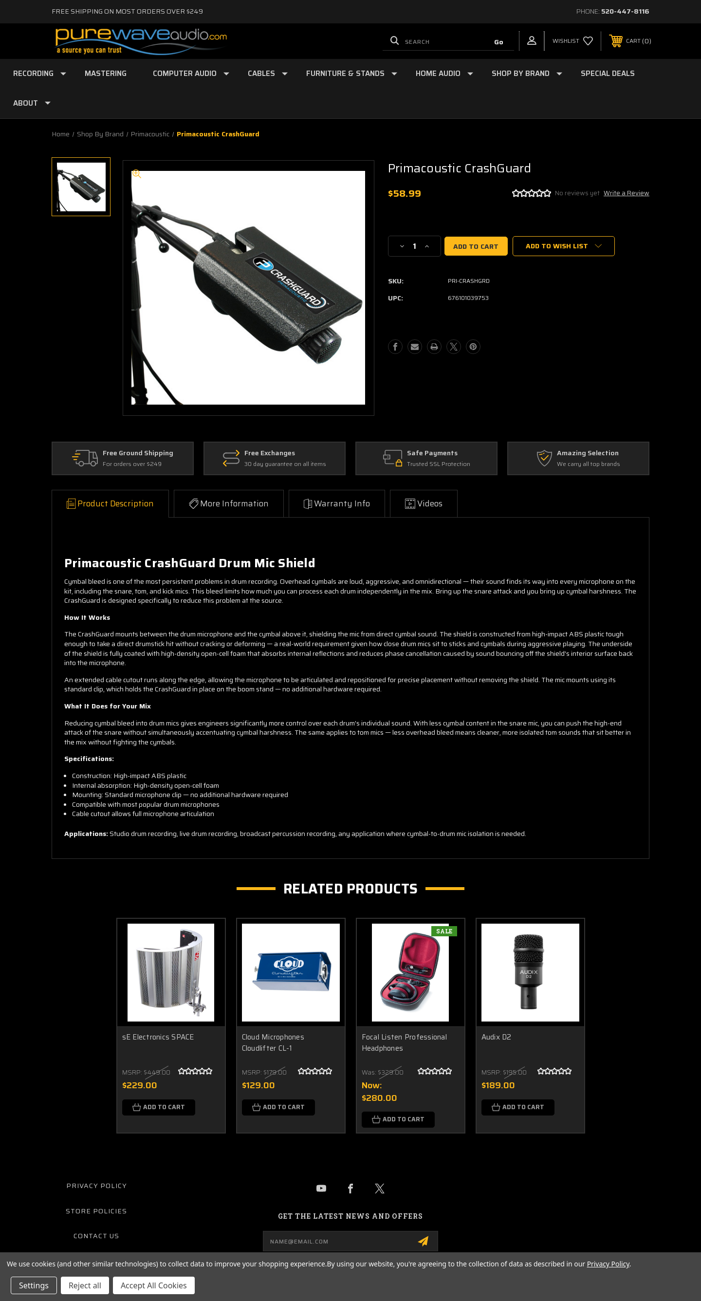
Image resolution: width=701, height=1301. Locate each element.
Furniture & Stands (351, 73)
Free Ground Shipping (138, 453)
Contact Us (96, 1236)
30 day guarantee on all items (285, 464)
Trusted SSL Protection (438, 464)
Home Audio (444, 73)
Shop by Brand (527, 73)
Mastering (106, 73)
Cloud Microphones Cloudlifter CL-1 (273, 1043)
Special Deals (608, 73)
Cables (268, 73)
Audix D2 (496, 1037)
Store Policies (96, 1211)
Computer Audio (191, 73)
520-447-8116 (625, 11)
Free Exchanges (269, 453)
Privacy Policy (96, 1186)
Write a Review (626, 193)
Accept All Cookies (154, 1285)
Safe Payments (432, 453)
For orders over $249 (132, 464)
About (32, 103)
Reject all (85, 1285)
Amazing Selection (588, 453)
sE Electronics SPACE (158, 1037)
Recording (39, 73)
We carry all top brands (588, 464)
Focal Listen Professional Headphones (404, 1043)
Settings (34, 1285)
